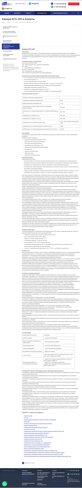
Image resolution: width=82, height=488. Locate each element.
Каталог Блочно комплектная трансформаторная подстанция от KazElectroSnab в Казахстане (47, 456)
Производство (42, 13)
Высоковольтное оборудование (7, 41)
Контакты (39, 470)
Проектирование (7, 51)
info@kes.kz (70, 478)
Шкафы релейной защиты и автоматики (10, 27)
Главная (6, 13)
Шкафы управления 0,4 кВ (9, 59)
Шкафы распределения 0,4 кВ (10, 36)
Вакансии (39, 480)
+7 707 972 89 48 (60, 4)
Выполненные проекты (60, 13)
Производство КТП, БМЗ (58, 481)
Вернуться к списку (28, 463)
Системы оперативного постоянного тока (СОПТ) (9, 32)
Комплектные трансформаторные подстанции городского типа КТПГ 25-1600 (43, 454)
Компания (17, 13)
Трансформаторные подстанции (8, 55)
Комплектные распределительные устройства (8, 46)
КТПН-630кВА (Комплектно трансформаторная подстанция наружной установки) (44, 452)
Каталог (29, 13)
